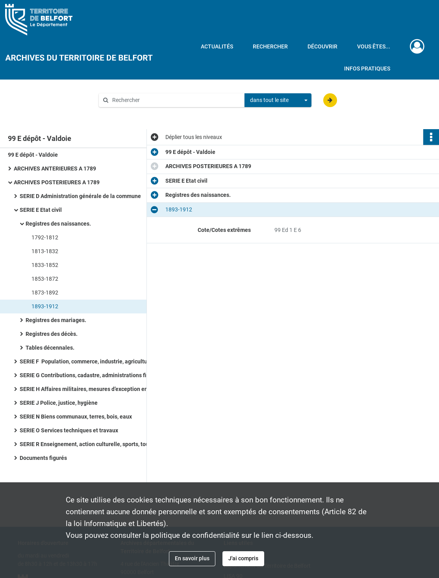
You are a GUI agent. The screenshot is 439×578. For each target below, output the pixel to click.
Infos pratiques (367, 68)
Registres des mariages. (56, 320)
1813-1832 (44, 251)
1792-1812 (44, 237)
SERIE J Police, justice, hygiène (59, 403)
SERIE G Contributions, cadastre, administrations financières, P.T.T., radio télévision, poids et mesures (98, 375)
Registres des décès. (52, 334)
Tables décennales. (50, 348)
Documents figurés (43, 458)
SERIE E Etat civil (41, 210)
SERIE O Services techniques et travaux (69, 430)
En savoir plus (192, 558)
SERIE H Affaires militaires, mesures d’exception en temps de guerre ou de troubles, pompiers (98, 389)
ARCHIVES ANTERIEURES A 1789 (55, 168)
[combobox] (278, 100)
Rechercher (270, 46)
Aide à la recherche (127, 113)
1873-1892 (44, 292)
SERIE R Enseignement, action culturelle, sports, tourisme (91, 444)
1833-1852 (44, 265)
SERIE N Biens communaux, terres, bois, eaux (76, 416)
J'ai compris (243, 558)
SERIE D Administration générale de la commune (80, 196)
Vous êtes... (373, 46)
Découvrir (322, 46)
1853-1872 (44, 279)
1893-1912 (44, 306)
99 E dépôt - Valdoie (33, 155)
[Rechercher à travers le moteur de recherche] (175, 100)
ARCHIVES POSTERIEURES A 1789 (57, 182)
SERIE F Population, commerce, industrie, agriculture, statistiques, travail (98, 361)
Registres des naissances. (58, 223)
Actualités (217, 46)
